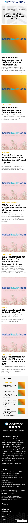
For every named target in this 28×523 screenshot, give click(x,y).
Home (4, 9)
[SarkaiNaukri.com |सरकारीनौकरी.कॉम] (14, 2)
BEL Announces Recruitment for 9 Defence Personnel (11, 110)
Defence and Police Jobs (8, 105)
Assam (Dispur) (5, 152)
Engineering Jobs (6, 254)
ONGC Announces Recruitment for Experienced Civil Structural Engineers (11, 496)
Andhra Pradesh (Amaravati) (9, 202)
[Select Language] (22, 521)
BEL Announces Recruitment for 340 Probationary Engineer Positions (9, 386)
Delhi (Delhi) (4, 55)
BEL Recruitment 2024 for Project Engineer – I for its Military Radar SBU (13, 360)
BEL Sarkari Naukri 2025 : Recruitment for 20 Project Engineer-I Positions (13, 209)
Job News (4, 307)
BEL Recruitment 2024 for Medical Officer (13, 311)
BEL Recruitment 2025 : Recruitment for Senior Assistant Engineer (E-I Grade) (13, 260)
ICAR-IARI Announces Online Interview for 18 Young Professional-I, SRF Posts (13, 485)
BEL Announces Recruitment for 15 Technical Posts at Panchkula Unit (11, 61)
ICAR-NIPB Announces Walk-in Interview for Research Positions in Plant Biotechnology (10, 412)
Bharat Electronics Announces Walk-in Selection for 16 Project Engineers (13, 159)
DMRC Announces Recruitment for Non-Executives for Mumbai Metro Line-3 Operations (10, 394)
